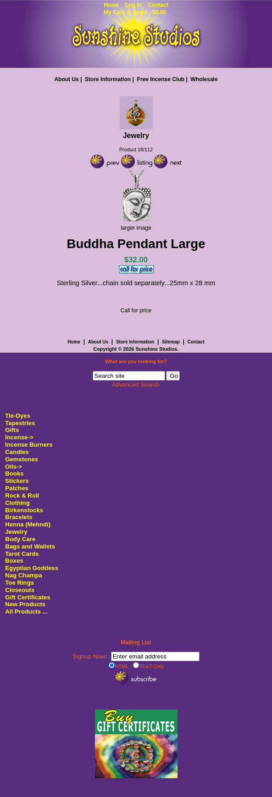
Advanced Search (136, 384)
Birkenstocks (24, 510)
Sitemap (171, 341)
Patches (16, 488)
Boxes (14, 560)
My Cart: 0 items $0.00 (135, 12)
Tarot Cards (22, 553)
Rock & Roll (22, 495)
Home (111, 5)
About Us (66, 79)
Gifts (12, 429)
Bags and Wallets (30, 546)
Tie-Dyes (17, 415)
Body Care (20, 539)
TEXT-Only (148, 666)
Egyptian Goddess (31, 568)
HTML (119, 666)
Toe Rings (19, 582)
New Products (25, 604)
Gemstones (21, 459)
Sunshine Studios (156, 349)
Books (14, 473)
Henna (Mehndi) (27, 524)
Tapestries (20, 423)
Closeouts (19, 590)
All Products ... (26, 611)
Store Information (108, 79)
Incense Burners (28, 444)
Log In (133, 5)
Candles (16, 451)
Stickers (16, 480)
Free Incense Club (160, 79)
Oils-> (13, 466)
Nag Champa (23, 575)
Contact (158, 5)
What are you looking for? (136, 362)
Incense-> (19, 437)
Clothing (17, 502)
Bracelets (18, 517)
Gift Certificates (27, 597)
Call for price (136, 310)
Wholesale (203, 79)
